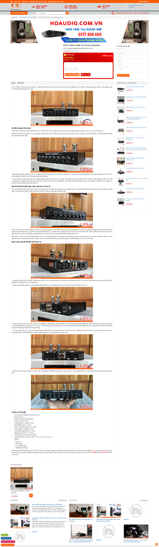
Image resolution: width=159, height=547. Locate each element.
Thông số (20, 83)
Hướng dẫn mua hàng (37, 1)
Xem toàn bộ (63, 500)
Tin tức (17, 1)
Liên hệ (24, 1)
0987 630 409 (7, 545)
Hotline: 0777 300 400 (124, 13)
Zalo (4, 535)
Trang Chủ (14, 17)
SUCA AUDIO (75, 51)
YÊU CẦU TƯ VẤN (123, 75)
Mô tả (14, 83)
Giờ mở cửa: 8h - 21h (55, 1)
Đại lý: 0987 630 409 (141, 13)
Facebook (6, 538)
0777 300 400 (8, 541)
